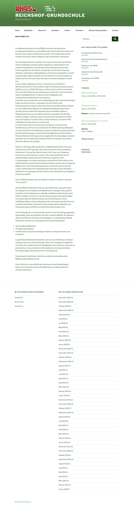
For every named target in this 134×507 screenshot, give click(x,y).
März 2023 (63, 434)
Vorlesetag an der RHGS (90, 78)
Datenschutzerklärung (23, 502)
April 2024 (62, 383)
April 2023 (62, 429)
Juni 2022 (62, 468)
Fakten (68, 30)
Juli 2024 (62, 370)
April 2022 (62, 476)
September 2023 (65, 413)
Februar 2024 (64, 391)
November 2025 (65, 302)
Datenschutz (86, 152)
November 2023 (65, 404)
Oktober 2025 (64, 306)
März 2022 (63, 481)
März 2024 (63, 387)
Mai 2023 (62, 425)
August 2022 (63, 464)
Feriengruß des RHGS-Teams (91, 53)
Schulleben (29, 30)
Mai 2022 (62, 472)
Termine (115, 30)
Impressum (85, 149)
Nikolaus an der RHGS (89, 66)
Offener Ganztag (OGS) (98, 30)
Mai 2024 (62, 378)
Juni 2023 (62, 421)
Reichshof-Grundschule (50, 15)
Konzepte (56, 30)
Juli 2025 (62, 319)
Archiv (17, 302)
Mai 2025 (62, 327)
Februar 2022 (63, 485)
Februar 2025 (64, 340)
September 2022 (65, 459)
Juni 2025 (62, 323)
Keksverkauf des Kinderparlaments (94, 59)
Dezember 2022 (65, 447)
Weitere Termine (87, 139)
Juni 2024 (62, 374)
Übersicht (43, 30)
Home (17, 30)
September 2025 (65, 310)
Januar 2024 (63, 395)
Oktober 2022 (64, 455)
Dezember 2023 (65, 400)
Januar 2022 (63, 489)
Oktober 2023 (64, 408)
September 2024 (65, 361)
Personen (80, 30)
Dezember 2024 (65, 349)
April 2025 (62, 332)
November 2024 (65, 353)
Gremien (18, 306)
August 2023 (63, 417)
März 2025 (63, 336)
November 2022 (65, 451)
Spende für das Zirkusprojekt (91, 72)
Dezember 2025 (65, 297)
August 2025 (63, 315)
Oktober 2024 (64, 357)
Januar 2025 (63, 344)
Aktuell (17, 297)
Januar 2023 (63, 442)
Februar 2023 (64, 438)
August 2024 (63, 366)
